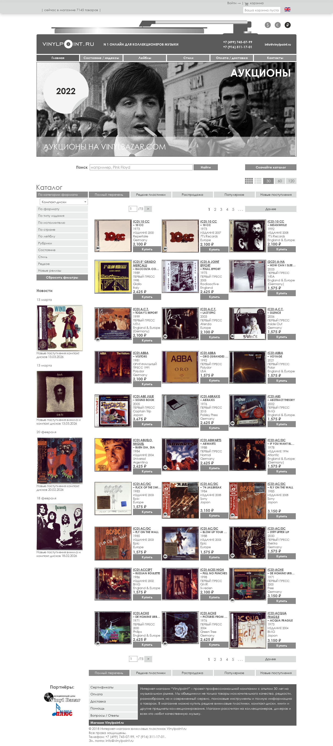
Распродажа (192, 194)
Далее (270, 209)
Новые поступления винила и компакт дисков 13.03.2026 (62, 398)
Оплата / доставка (232, 58)
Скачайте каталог (271, 167)
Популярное (234, 194)
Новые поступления (276, 194)
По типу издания (51, 216)
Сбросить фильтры (62, 277)
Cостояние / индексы (101, 58)
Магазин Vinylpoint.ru (107, 722)
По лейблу (46, 236)
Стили (188, 58)
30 (268, 181)
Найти (206, 167)
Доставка (98, 701)
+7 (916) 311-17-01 (237, 47)
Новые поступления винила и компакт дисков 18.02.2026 (62, 531)
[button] (41, 109)
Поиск (82, 167)
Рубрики (45, 243)
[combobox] (64, 202)
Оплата (96, 694)
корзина (254, 3)
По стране (46, 229)
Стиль (42, 257)
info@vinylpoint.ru (278, 44)
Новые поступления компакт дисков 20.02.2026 (62, 464)
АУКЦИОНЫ (260, 72)
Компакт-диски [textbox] (54, 202)
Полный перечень (109, 194)
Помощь (97, 708)
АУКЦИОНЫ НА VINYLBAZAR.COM (104, 146)
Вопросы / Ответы (104, 715)
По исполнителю (51, 222)
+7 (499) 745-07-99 (237, 42)
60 (280, 181)
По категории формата (58, 194)
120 (291, 181)
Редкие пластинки (151, 194)
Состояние (47, 250)
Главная (58, 58)
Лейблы (145, 58)
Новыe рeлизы (49, 270)
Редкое (44, 264)
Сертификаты (101, 687)
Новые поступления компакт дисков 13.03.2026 (62, 332)
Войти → (234, 3)
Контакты (275, 58)
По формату (48, 209)
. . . (240, 209)
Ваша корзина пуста (262, 10)
